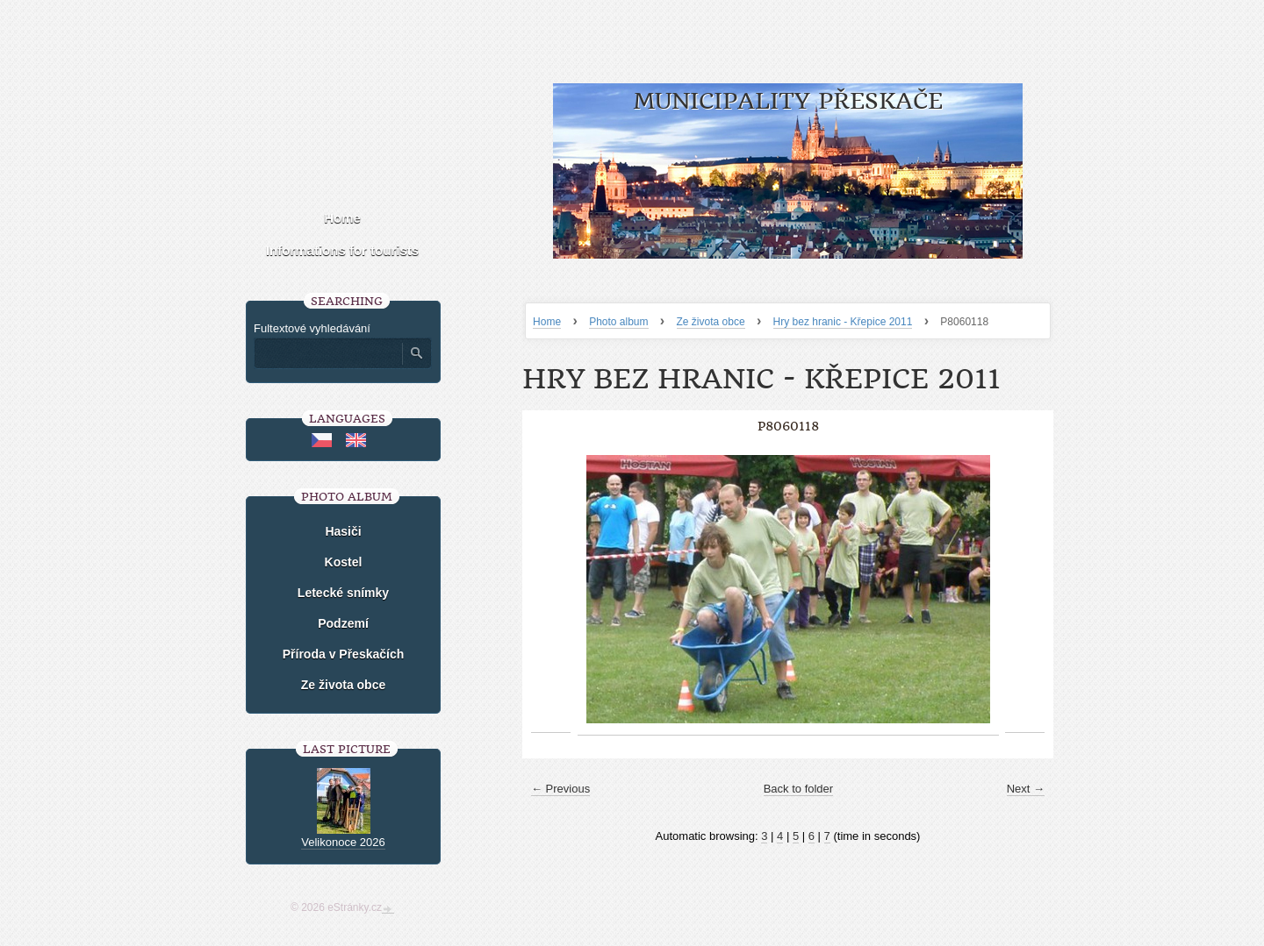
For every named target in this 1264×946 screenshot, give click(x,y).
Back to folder (799, 788)
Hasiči (343, 531)
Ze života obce (711, 322)
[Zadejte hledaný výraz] (327, 353)
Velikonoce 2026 (342, 842)
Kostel (344, 562)
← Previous (560, 788)
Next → (1026, 788)
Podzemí (343, 623)
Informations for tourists (342, 250)
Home (547, 322)
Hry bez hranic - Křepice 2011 (843, 322)
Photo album (618, 322)
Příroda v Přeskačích (344, 654)
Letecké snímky (343, 593)
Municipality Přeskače (788, 101)
